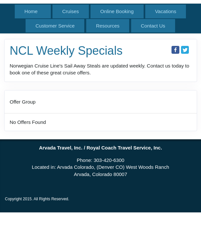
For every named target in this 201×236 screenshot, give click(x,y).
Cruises (70, 11)
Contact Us (153, 26)
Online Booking (117, 11)
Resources (108, 26)
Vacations (165, 11)
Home (31, 11)
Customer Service (54, 26)
